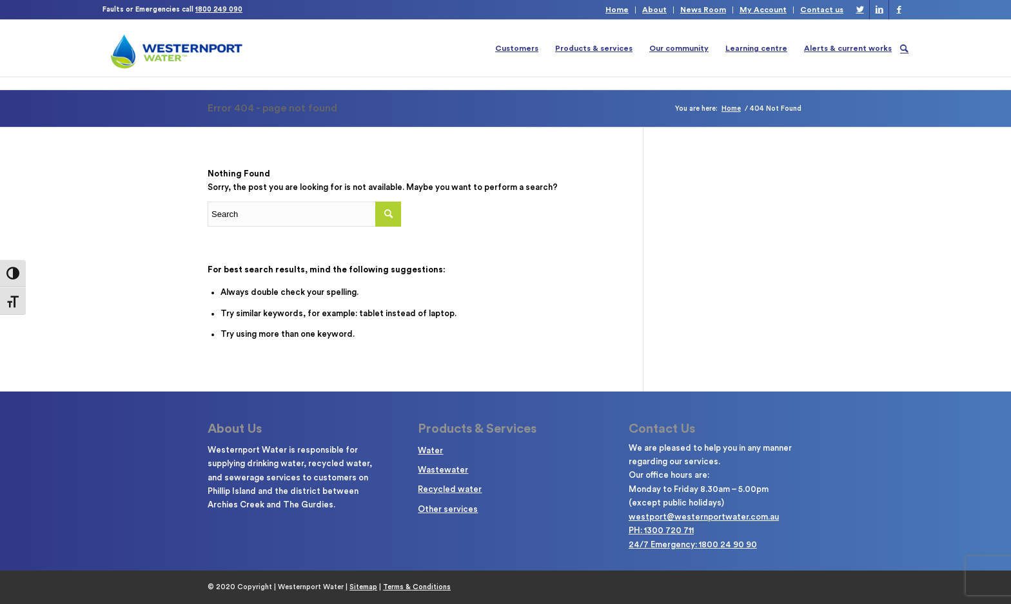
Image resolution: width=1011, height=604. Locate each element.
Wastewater (443, 470)
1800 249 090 (218, 9)
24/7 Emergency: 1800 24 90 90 (693, 544)
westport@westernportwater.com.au (704, 517)
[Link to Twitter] (859, 9)
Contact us (821, 10)
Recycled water (450, 489)
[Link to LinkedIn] (879, 9)
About (654, 10)
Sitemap (363, 586)
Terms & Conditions (417, 586)
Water (430, 450)
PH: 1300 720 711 (661, 530)
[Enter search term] (304, 214)
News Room (703, 10)
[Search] (904, 48)
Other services (448, 509)
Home (617, 10)
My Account (763, 10)
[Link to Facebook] (898, 9)
